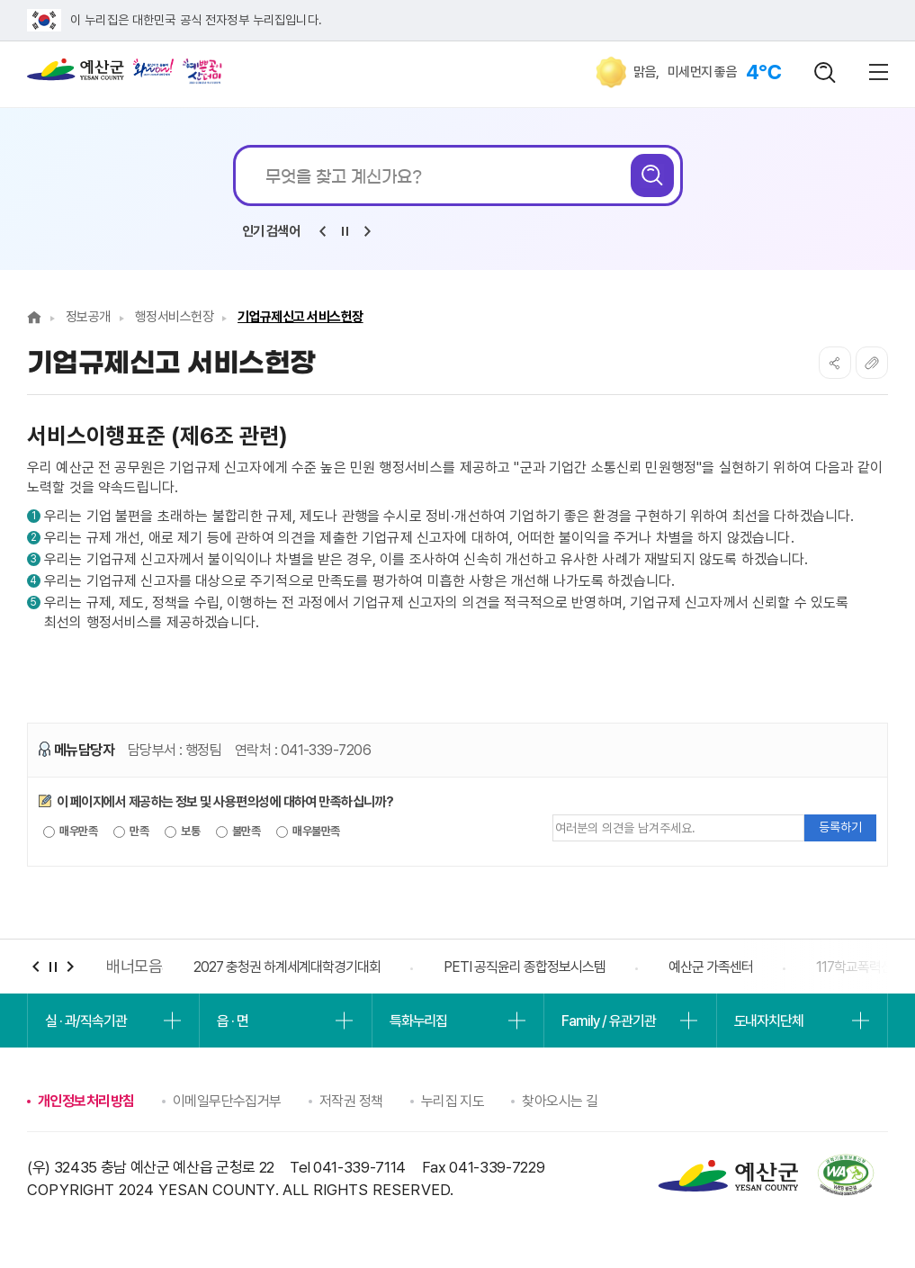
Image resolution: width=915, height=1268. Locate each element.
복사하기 (872, 362)
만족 (130, 831)
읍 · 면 (232, 1021)
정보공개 (88, 317)
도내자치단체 (768, 1021)
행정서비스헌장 (174, 317)
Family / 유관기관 (608, 1021)
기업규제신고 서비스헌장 (300, 317)
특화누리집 (418, 1021)
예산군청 (75, 73)
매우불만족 (308, 831)
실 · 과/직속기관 (86, 1021)
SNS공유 (835, 362)
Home (34, 317)
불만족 (238, 831)
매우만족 (70, 831)
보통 (182, 831)
